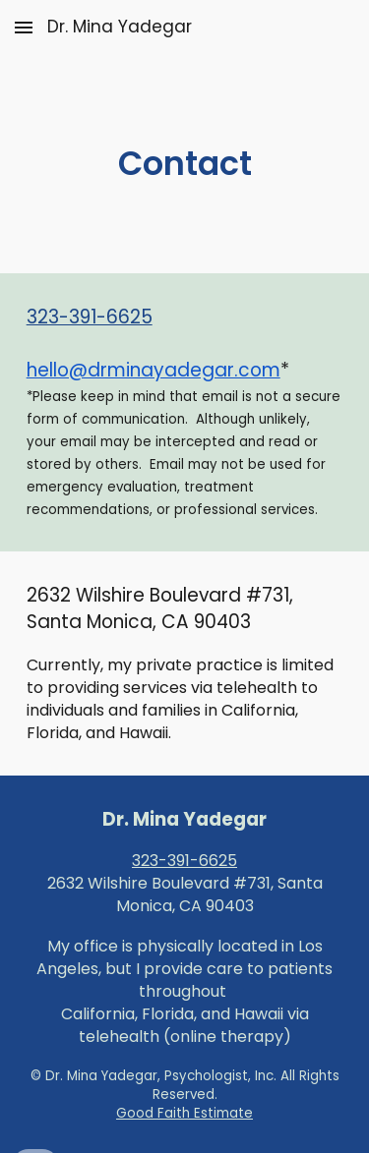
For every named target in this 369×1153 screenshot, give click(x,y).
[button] (23, 27)
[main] (185, 164)
